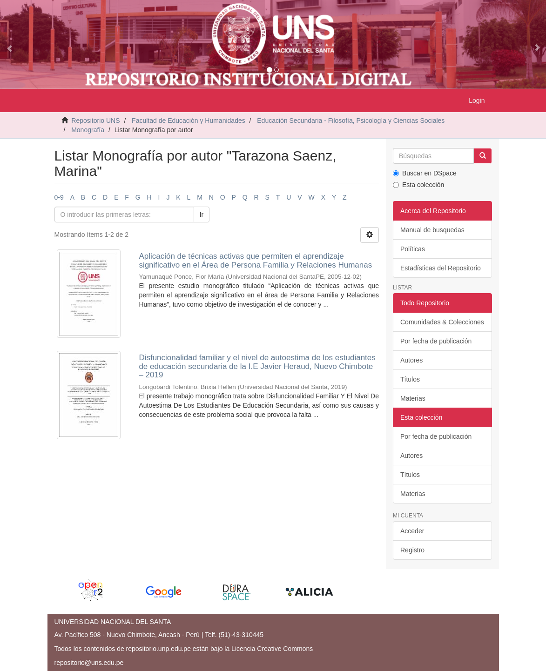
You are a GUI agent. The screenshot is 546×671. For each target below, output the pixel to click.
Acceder (412, 531)
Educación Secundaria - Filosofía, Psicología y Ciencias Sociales (351, 120)
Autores (411, 360)
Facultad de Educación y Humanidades (188, 120)
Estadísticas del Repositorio (440, 268)
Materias (412, 398)
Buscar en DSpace (425, 173)
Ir (202, 214)
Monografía (87, 130)
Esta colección (418, 184)
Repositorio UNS (95, 120)
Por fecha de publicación (436, 341)
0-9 (59, 197)
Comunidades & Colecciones (442, 322)
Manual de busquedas (432, 230)
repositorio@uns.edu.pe (89, 662)
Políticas (412, 249)
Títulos (410, 379)
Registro (412, 550)
